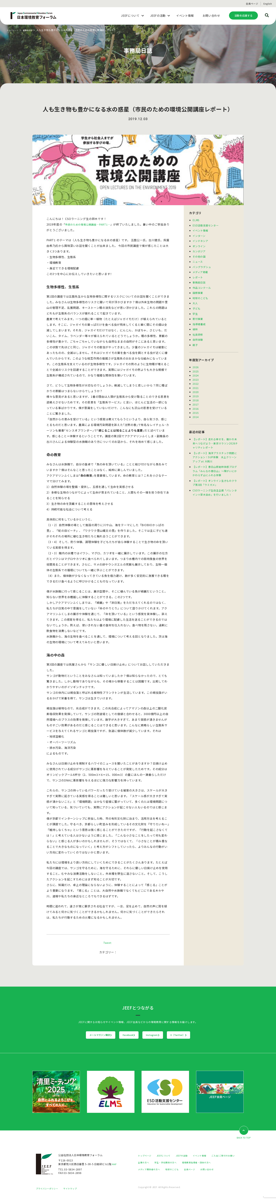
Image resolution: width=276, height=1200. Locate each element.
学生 (195, 312)
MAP (115, 1164)
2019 (196, 393)
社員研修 (198, 332)
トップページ (14, 30)
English (268, 3)
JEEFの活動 (188, 1156)
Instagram (160, 1035)
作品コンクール (202, 286)
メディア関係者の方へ (189, 1169)
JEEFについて (167, 1156)
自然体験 (198, 337)
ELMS (196, 220)
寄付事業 (198, 317)
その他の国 (199, 256)
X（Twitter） (200, 1035)
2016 (196, 405)
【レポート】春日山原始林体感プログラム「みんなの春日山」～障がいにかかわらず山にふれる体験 (215, 467)
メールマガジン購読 (78, 1035)
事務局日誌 (32, 30)
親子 (195, 343)
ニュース (198, 261)
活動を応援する (243, 15)
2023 (196, 377)
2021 (196, 385)
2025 (196, 369)
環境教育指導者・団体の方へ (154, 1169)
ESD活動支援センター (206, 225)
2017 (196, 401)
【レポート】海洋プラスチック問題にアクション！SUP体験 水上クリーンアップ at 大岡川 (215, 454)
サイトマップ (74, 1192)
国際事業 (198, 292)
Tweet (107, 942)
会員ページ (252, 3)
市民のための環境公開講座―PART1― (90, 224)
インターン (199, 235)
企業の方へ (176, 1162)
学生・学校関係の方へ (201, 1162)
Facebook (121, 1035)
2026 (196, 365)
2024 (196, 373)
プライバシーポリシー (49, 1192)
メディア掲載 (200, 271)
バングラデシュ (202, 266)
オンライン (199, 245)
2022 (196, 381)
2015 (196, 410)
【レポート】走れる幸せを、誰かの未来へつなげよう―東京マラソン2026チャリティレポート (215, 440)
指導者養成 (199, 322)
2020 (196, 389)
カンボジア (199, 251)
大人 (195, 302)
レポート (198, 276)
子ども (196, 307)
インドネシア (200, 240)
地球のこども (200, 297)
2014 (196, 414)
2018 (196, 397)
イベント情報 (200, 230)
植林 (195, 327)
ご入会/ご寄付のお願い (151, 1162)
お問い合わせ (164, 1176)
